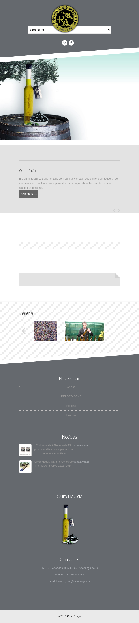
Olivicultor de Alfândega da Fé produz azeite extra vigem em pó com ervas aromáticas (53, 449)
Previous (8, 117)
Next (14, 117)
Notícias (71, 405)
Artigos (71, 386)
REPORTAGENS (71, 396)
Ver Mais (27, 194)
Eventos (71, 415)
